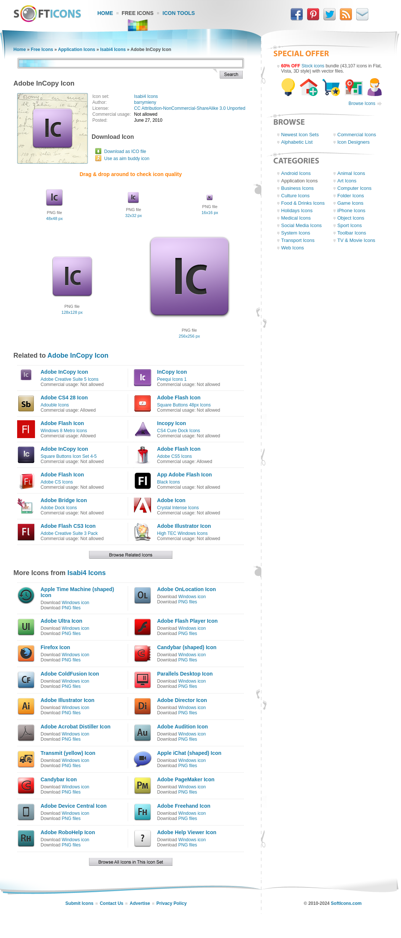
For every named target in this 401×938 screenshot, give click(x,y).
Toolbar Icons (351, 233)
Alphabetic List (297, 142)
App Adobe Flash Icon (184, 475)
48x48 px (54, 218)
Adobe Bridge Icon (64, 500)
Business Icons (297, 188)
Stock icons (313, 65)
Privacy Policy (171, 903)
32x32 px (133, 215)
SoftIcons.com (346, 903)
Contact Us (111, 903)
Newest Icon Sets (300, 134)
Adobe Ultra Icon (61, 621)
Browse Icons (362, 103)
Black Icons (168, 482)
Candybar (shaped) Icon (186, 647)
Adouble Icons (55, 405)
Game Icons (350, 203)
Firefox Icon (55, 647)
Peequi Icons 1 (172, 379)
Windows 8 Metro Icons (64, 430)
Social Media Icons (301, 225)
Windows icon (75, 602)
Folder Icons (350, 195)
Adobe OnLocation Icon (186, 589)
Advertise (140, 903)
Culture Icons (295, 195)
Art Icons (346, 181)
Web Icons (292, 248)
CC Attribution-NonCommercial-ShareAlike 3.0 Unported (189, 108)
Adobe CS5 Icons (174, 456)
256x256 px (189, 336)
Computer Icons (354, 188)
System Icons (295, 233)
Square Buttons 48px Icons (184, 405)
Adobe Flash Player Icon (187, 621)
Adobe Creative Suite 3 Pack (69, 533)
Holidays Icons (297, 210)
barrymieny (145, 102)
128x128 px (72, 312)
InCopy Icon (172, 372)
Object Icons (350, 218)
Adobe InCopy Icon (77, 355)
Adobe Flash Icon (179, 398)
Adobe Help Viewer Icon (186, 832)
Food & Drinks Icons (303, 203)
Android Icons (296, 173)
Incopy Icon (171, 423)
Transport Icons (298, 240)
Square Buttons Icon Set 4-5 (69, 456)
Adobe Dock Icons (59, 507)
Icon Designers (353, 142)
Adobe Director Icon (182, 700)
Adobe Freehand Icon (183, 806)
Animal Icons (351, 173)
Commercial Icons (356, 134)
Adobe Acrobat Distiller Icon (76, 727)
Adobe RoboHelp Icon (68, 832)
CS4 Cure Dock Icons (178, 430)
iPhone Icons (351, 210)
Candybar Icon (59, 779)
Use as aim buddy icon (126, 158)
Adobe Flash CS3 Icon (68, 526)
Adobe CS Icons (57, 482)
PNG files (71, 607)
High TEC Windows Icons (182, 533)
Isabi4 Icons (113, 49)
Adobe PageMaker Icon (185, 779)
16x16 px (209, 212)
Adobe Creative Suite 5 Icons (69, 379)
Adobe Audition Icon (182, 727)
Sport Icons (349, 225)
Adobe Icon (171, 500)
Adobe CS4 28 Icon (64, 398)
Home (105, 13)
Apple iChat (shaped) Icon (189, 753)
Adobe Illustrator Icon (184, 526)
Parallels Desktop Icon (185, 674)
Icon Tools (179, 13)
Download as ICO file (125, 151)
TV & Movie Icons (356, 240)
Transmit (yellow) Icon (68, 753)
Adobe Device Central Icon (73, 806)
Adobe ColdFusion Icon (70, 674)
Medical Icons (296, 218)
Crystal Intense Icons (178, 507)
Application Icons (76, 49)
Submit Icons (79, 903)
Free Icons (138, 13)
